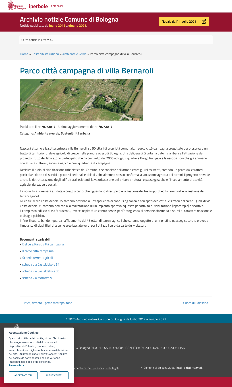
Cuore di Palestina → (197, 302)
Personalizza (16, 365)
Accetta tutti (23, 375)
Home (24, 53)
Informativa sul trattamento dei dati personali (76, 368)
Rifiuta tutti (54, 375)
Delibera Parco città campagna (43, 244)
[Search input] (116, 39)
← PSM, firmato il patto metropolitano (46, 302)
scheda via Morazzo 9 (37, 277)
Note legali (112, 368)
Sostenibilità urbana (45, 53)
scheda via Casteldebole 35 (40, 271)
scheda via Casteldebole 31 (40, 264)
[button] (184, 21)
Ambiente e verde (74, 53)
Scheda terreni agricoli (37, 257)
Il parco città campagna (38, 251)
